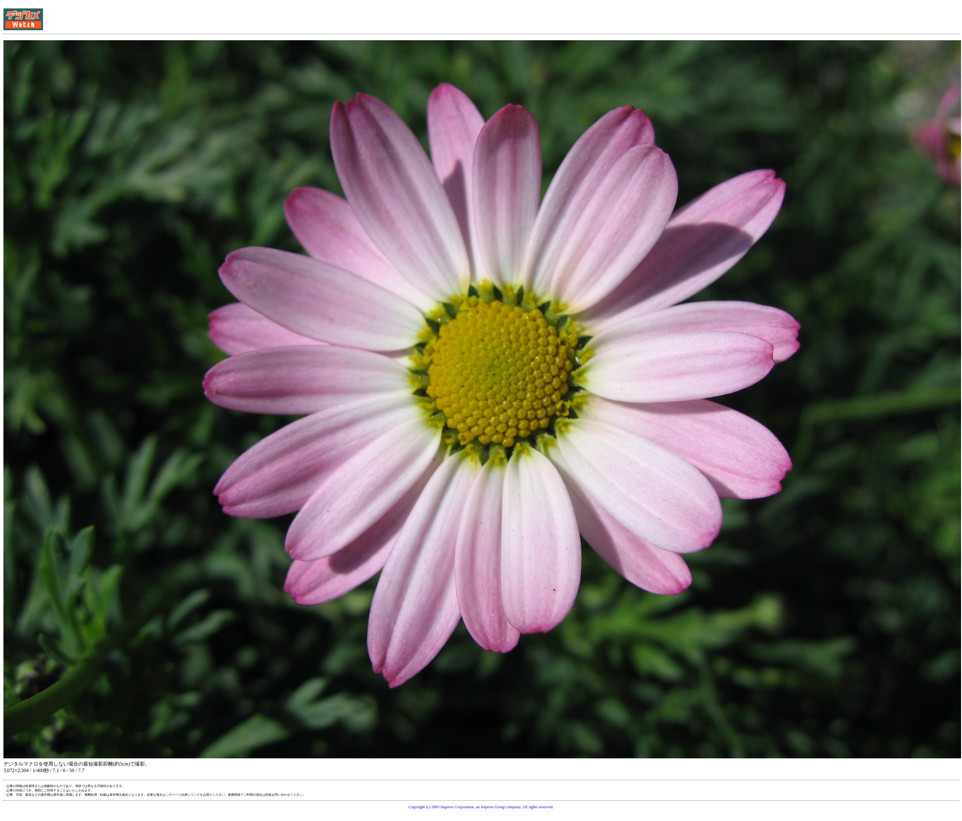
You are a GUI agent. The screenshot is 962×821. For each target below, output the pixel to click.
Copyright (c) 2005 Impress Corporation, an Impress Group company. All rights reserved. (481, 806)
